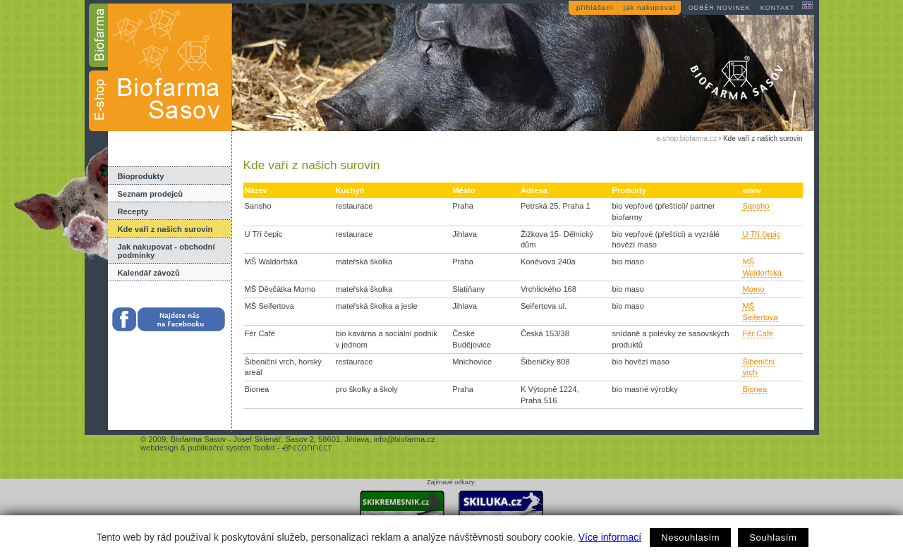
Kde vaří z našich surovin (165, 229)
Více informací (609, 537)
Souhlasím (772, 537)
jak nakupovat (650, 7)
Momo (753, 289)
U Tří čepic (761, 234)
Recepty (133, 211)
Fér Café (757, 333)
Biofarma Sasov (198, 439)
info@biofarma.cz (404, 439)
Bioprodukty (141, 176)
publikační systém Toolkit (231, 447)
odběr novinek (720, 7)
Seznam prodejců (150, 194)
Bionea (754, 389)
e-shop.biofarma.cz (686, 138)
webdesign (159, 447)
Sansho (755, 206)
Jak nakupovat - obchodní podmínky (166, 250)
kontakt (777, 7)
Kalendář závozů (149, 273)
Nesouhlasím (690, 537)
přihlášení (595, 7)
